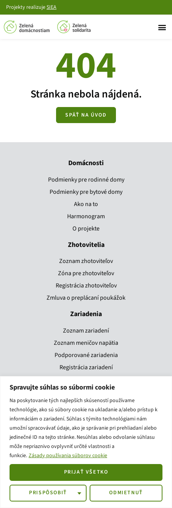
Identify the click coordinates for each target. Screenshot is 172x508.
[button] (162, 27)
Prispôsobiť (48, 493)
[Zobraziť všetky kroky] (86, 115)
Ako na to (86, 204)
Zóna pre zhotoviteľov (86, 273)
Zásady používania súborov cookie (68, 455)
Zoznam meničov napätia (86, 343)
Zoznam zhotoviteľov (86, 261)
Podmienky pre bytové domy (86, 192)
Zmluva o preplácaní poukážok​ (86, 298)
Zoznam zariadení (86, 330)
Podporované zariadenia (86, 355)
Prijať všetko (86, 472)
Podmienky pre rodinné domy (86, 179)
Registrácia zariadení (86, 367)
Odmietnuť (126, 493)
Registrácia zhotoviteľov (86, 285)
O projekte (86, 228)
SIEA (51, 7)
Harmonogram (86, 216)
